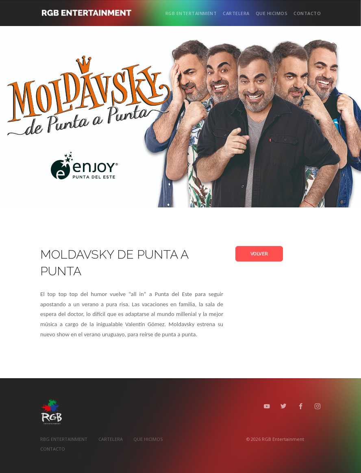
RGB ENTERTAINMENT (191, 13)
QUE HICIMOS (272, 13)
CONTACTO (307, 13)
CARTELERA (236, 13)
